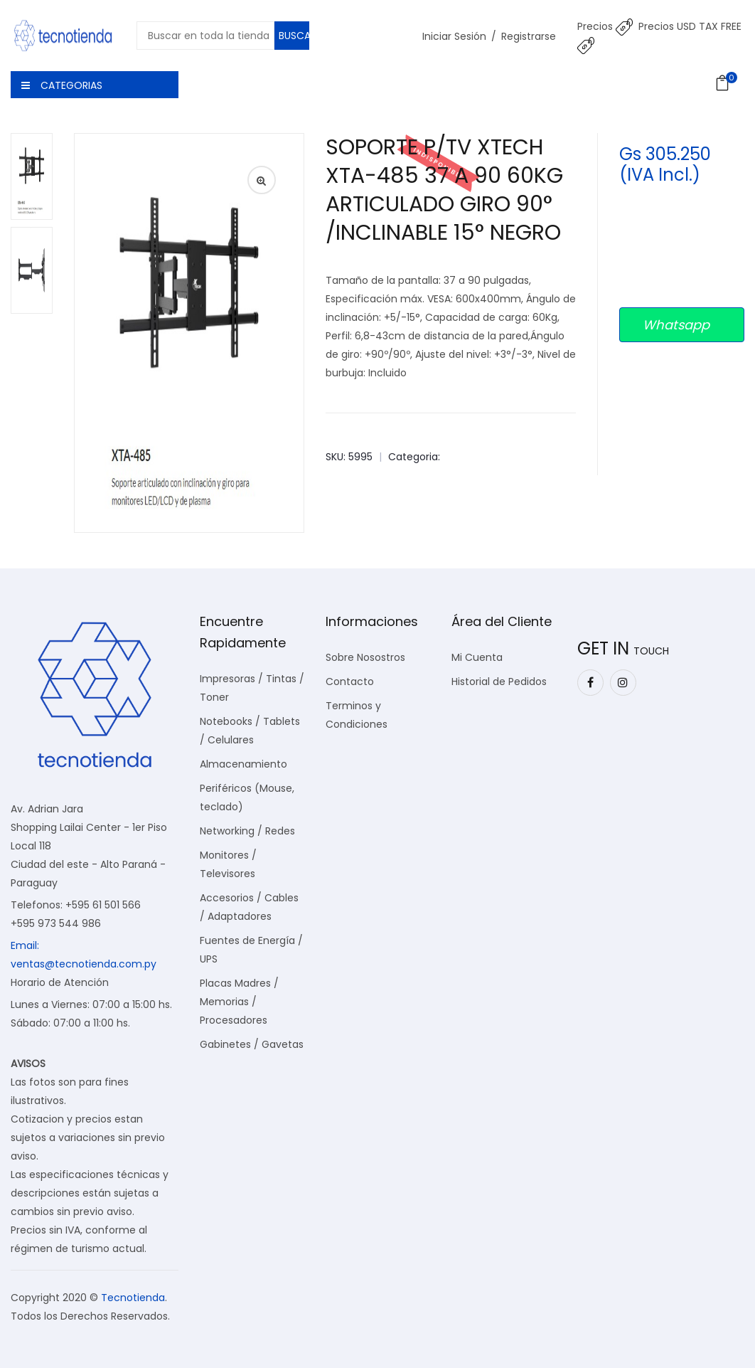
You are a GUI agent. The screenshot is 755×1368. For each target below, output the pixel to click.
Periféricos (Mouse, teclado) (247, 797)
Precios (605, 26)
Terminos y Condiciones (356, 715)
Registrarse (528, 36)
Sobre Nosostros (365, 657)
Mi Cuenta (477, 657)
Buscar (294, 35)
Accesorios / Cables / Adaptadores (249, 907)
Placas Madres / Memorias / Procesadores (239, 1001)
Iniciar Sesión (454, 36)
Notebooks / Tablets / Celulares (250, 730)
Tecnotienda (133, 1297)
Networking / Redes (247, 831)
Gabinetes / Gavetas (252, 1044)
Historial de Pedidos (499, 681)
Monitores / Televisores (228, 864)
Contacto (350, 681)
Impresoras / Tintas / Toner (252, 688)
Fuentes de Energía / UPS (251, 949)
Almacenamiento (243, 764)
